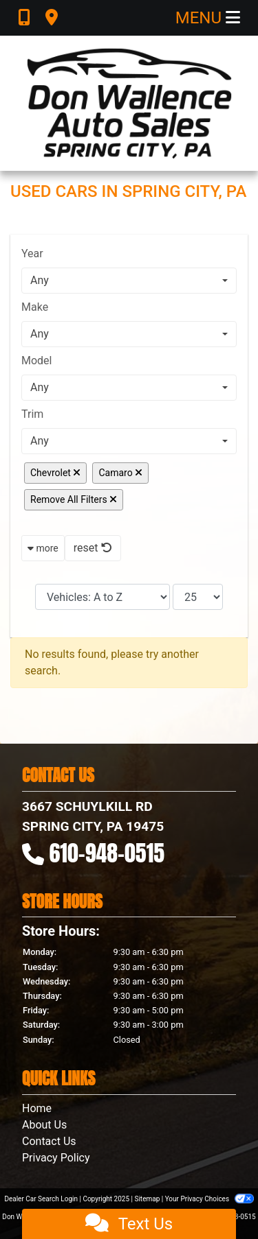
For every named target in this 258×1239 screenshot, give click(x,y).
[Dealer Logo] (129, 103)
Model (36, 360)
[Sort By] (102, 597)
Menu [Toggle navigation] (207, 17)
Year (32, 253)
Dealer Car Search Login (41, 1199)
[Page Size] (198, 597)
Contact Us (49, 1141)
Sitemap (147, 1199)
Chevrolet (55, 472)
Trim (32, 414)
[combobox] (129, 281)
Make (34, 307)
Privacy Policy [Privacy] (56, 1157)
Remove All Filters (73, 499)
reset (93, 547)
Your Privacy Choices (209, 1199)
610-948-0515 (107, 853)
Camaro (120, 472)
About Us (44, 1124)
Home (37, 1108)
